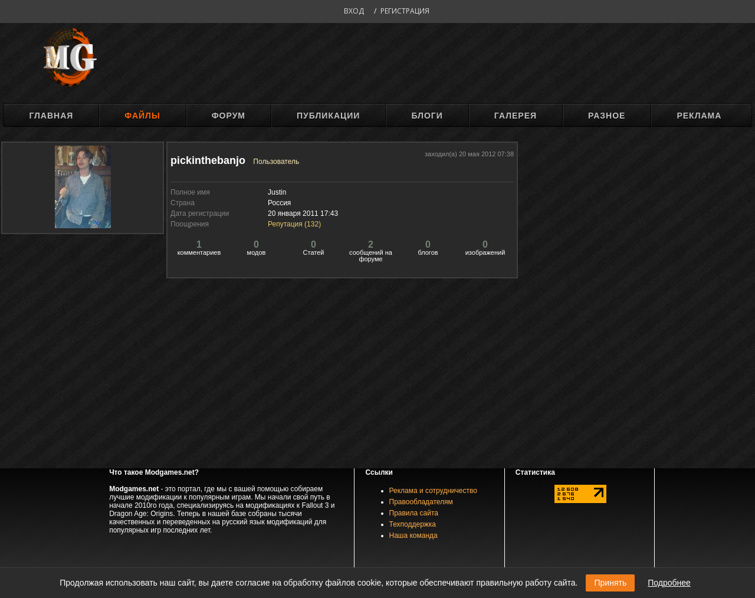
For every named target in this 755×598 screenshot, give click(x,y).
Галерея (515, 115)
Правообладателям (421, 502)
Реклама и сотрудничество (433, 491)
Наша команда (413, 535)
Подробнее (669, 582)
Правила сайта (413, 513)
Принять (610, 582)
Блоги (426, 115)
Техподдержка (412, 524)
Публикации (328, 115)
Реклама (699, 115)
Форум (228, 115)
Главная (51, 115)
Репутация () (294, 224)
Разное (606, 115)
